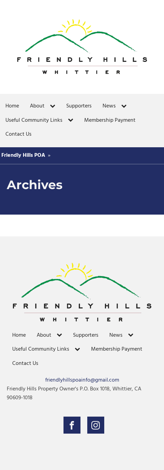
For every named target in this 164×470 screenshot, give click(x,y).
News (109, 106)
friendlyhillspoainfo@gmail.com (82, 380)
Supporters (79, 106)
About (37, 106)
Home (12, 106)
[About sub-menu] (54, 106)
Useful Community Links (33, 120)
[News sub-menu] (125, 106)
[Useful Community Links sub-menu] (72, 120)
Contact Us (18, 134)
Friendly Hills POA (23, 155)
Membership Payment (109, 120)
